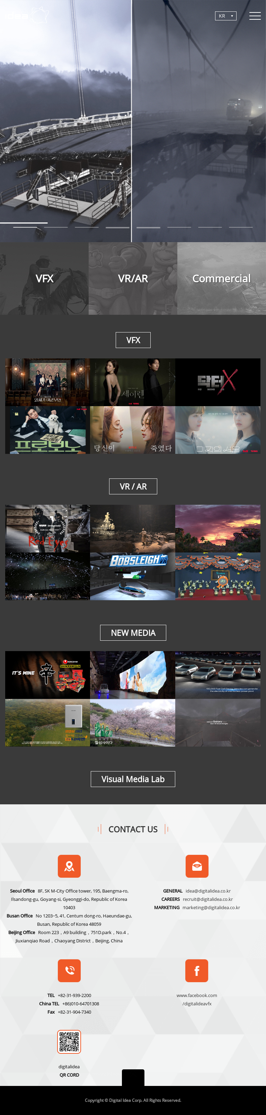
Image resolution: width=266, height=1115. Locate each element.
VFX (133, 340)
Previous (20, 125)
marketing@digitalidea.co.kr (211, 907)
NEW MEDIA (133, 632)
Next (246, 125)
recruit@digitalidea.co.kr (208, 899)
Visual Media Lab (133, 779)
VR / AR (133, 486)
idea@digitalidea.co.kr (208, 891)
